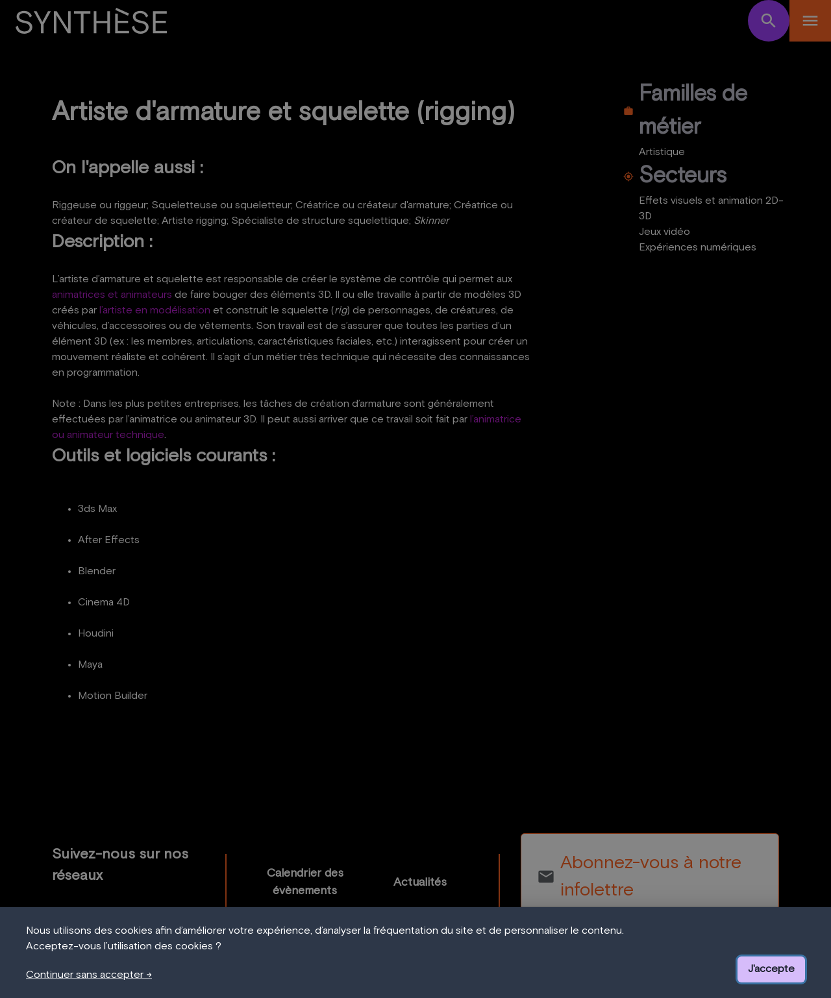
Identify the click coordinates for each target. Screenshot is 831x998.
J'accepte (771, 969)
